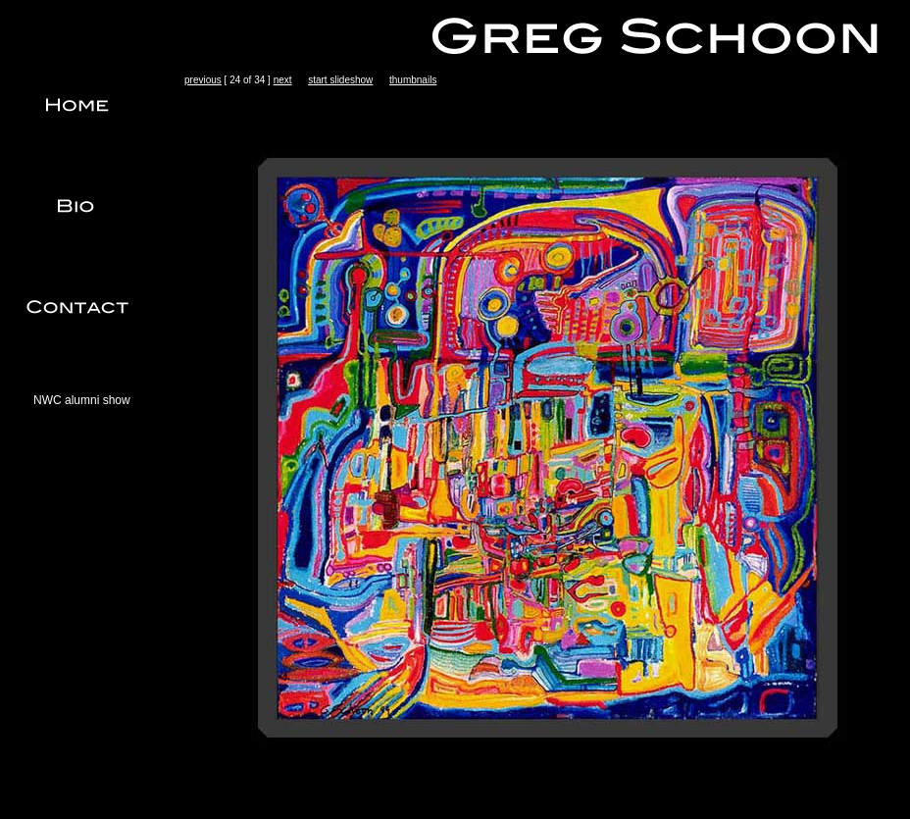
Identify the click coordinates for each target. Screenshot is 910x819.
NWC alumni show (81, 400)
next (283, 80)
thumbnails (412, 80)
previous (203, 80)
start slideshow (340, 80)
